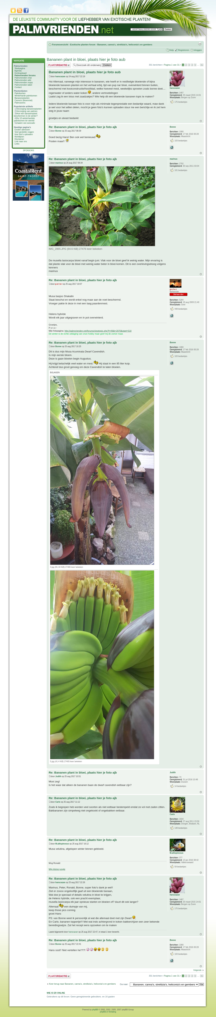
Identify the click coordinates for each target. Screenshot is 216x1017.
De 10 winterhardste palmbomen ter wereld (24, 119)
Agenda (17, 71)
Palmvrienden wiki (23, 80)
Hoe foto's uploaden (24, 134)
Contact (18, 87)
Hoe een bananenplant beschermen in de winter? (26, 114)
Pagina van (172, 65)
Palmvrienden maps (24, 82)
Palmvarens (20, 103)
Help (171, 50)
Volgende (197, 970)
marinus (59, 163)
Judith (58, 776)
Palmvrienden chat (23, 78)
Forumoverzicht (60, 44)
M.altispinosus (62, 844)
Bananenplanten (22, 98)
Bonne (58, 131)
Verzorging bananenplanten (28, 109)
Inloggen (198, 50)
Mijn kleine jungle (57, 869)
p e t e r (58, 284)
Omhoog (201, 121)
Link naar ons (21, 141)
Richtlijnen (19, 136)
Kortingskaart (21, 73)
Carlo (57, 802)
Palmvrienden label (23, 85)
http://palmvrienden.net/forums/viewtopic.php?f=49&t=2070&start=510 (98, 331)
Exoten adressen (22, 129)
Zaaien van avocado (25, 123)
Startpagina (20, 68)
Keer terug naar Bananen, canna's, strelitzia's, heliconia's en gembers (82, 984)
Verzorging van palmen (26, 111)
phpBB (95, 1010)
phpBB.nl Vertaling (108, 1012)
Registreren (183, 50)
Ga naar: (124, 984)
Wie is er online (56, 993)
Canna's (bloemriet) (23, 100)
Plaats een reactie (59, 65)
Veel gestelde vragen (24, 132)
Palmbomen (20, 93)
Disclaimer (19, 139)
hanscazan (60, 76)
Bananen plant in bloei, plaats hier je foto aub (86, 59)
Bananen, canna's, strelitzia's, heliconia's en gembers (124, 44)
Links (17, 144)
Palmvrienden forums (25, 75)
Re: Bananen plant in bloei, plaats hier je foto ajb (83, 127)
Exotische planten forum (82, 44)
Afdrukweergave (200, 44)
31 (202, 65)
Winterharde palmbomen (26, 95)
